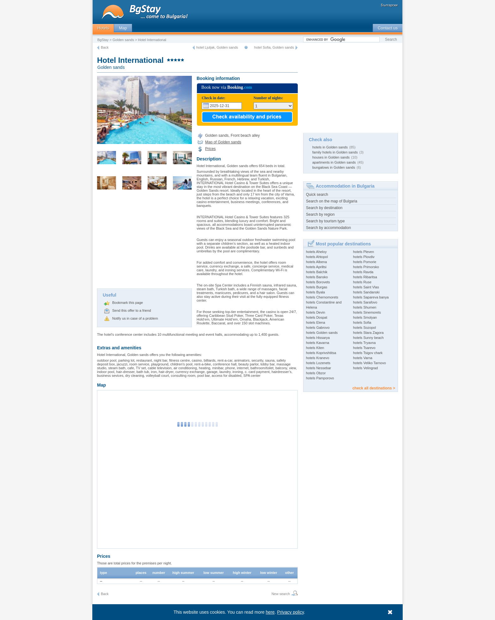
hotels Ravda (363, 272)
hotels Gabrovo (318, 327)
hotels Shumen (364, 307)
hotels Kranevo (317, 358)
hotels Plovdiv (364, 257)
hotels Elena (315, 322)
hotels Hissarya (318, 338)
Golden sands (123, 40)
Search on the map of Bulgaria (331, 201)
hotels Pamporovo (320, 378)
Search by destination (324, 208)
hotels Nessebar (318, 368)
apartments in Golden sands (334, 162)
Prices (210, 149)
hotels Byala (315, 292)
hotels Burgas (316, 287)
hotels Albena (316, 262)
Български (389, 5)
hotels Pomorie (364, 262)
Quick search (317, 194)
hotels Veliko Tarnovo (369, 363)
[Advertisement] (144, 241)
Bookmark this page (127, 302)
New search (281, 594)
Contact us (388, 28)
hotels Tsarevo (364, 348)
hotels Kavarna (317, 343)
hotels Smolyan (365, 317)
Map (123, 28)
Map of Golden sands (223, 142)
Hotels (103, 28)
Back (104, 47)
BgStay (102, 40)
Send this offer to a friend (131, 310)
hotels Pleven (363, 252)
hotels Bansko (317, 277)
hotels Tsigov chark (367, 353)
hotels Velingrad (365, 368)
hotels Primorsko (366, 267)
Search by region (320, 214)
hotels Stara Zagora (368, 332)
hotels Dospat (316, 317)
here (270, 612)
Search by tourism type (325, 221)
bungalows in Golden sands (333, 167)
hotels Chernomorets (322, 297)
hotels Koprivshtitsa (321, 353)
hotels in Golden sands (330, 147)
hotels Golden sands (322, 332)
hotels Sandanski (366, 292)
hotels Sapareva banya (371, 297)
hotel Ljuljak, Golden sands (217, 47)
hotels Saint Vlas (366, 287)
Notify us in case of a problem (135, 318)
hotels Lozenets (318, 363)
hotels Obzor (316, 373)
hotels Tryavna (364, 343)
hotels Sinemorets (367, 312)
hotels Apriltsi (316, 267)
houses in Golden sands (331, 157)
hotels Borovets (318, 282)
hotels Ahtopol (317, 257)
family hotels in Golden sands (335, 152)
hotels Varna (362, 358)
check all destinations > (373, 388)
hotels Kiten (315, 348)
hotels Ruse (362, 282)
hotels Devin (315, 312)
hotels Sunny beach (368, 338)
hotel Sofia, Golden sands (274, 47)
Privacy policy (290, 612)
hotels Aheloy (316, 252)
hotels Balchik (316, 272)
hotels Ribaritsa (365, 277)
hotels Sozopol (364, 327)
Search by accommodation (328, 228)
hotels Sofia (362, 322)
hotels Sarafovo (365, 302)
